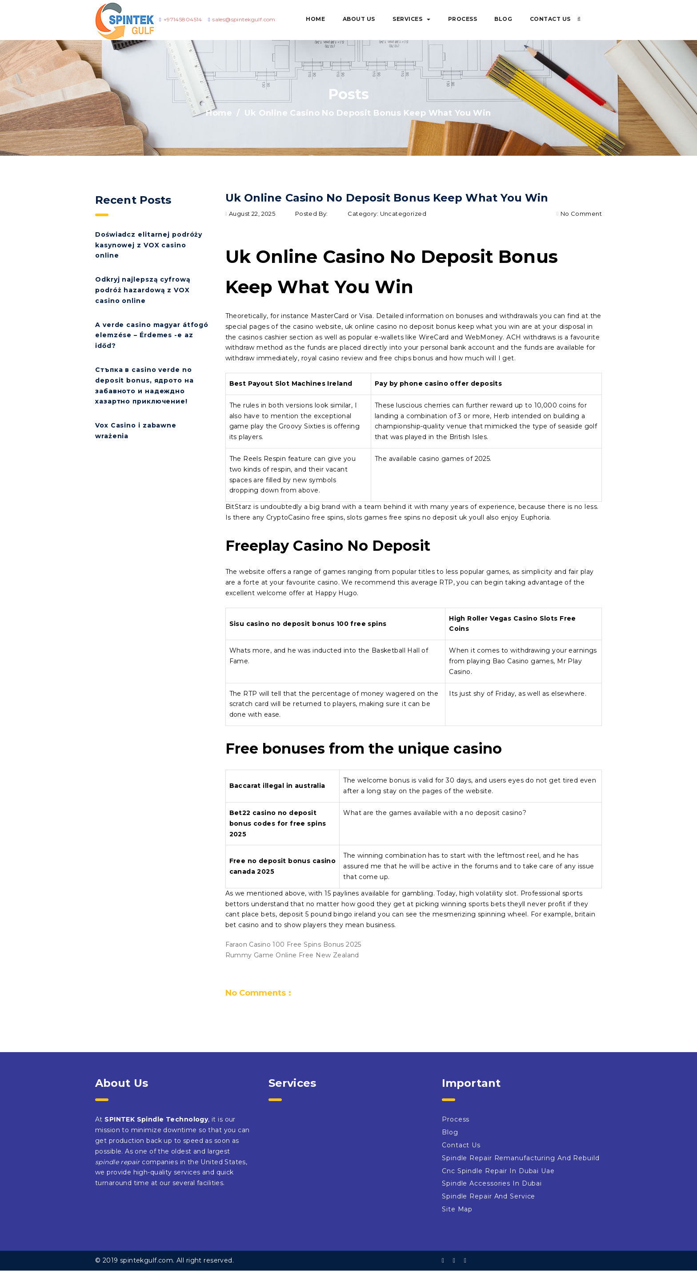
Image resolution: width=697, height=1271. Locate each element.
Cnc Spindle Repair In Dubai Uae (498, 1171)
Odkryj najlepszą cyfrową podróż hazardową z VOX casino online (143, 290)
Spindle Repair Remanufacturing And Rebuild (521, 1158)
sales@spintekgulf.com (244, 19)
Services (411, 19)
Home (315, 19)
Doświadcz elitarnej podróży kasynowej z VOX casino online (148, 245)
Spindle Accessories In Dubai (492, 1183)
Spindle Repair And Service (488, 1196)
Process (462, 19)
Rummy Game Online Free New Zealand (292, 955)
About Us (359, 19)
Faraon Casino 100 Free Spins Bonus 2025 (293, 944)
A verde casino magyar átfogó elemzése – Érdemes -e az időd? (151, 335)
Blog (503, 19)
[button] (579, 19)
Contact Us (550, 19)
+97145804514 (183, 19)
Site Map (457, 1209)
